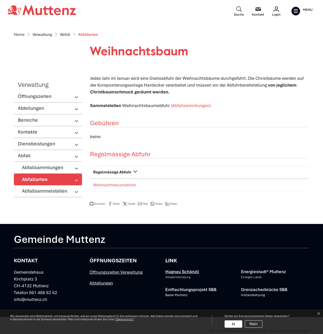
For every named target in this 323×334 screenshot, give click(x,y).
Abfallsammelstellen (44, 191)
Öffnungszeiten (34, 96)
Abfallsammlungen (42, 167)
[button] (97, 204)
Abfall (24, 155)
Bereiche (28, 120)
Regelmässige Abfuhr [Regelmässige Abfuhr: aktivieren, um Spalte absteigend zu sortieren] (112, 172)
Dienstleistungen (36, 144)
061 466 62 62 (43, 292)
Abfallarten (38, 180)
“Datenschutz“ (124, 319)
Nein (254, 323)
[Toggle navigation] (302, 11)
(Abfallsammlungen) (191, 105)
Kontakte (27, 132)
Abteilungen (31, 108)
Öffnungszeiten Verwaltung (116, 272)
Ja (233, 323)
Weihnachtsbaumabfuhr (114, 185)
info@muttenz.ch (30, 299)
